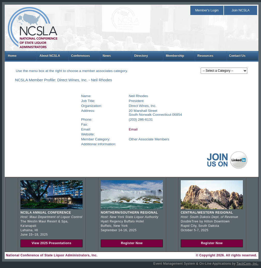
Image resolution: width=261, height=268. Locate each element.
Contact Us (237, 55)
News (107, 55)
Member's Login (207, 10)
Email (133, 129)
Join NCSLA (240, 10)
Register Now (132, 243)
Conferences (80, 55)
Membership (175, 55)
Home (12, 55)
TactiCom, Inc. (247, 263)
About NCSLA (50, 55)
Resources (205, 55)
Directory (141, 55)
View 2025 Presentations (51, 243)
